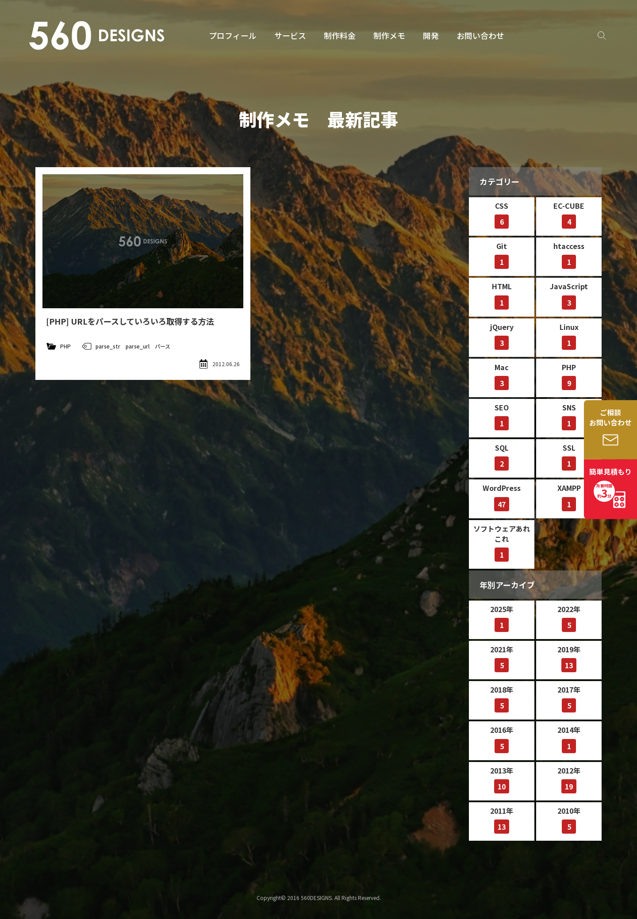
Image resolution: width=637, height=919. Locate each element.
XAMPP (569, 496)
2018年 (501, 698)
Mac (502, 376)
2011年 (501, 819)
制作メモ (389, 35)
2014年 (568, 738)
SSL (569, 456)
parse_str (108, 346)
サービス (290, 35)
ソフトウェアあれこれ (501, 542)
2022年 (568, 618)
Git (502, 255)
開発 (431, 35)
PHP (65, 346)
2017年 (568, 698)
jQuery (502, 336)
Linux (569, 336)
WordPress (502, 496)
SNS (569, 416)
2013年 (501, 779)
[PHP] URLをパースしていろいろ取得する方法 (130, 321)
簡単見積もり (610, 484)
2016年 (501, 738)
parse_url (138, 346)
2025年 (501, 618)
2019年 (568, 658)
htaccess (568, 255)
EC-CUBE (568, 214)
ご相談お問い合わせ (610, 417)
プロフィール (233, 35)
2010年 (568, 819)
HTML (502, 295)
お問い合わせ (480, 35)
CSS (502, 214)
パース (162, 346)
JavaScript (569, 295)
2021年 (501, 658)
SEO (502, 416)
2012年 (568, 779)
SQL (502, 456)
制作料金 (340, 35)
